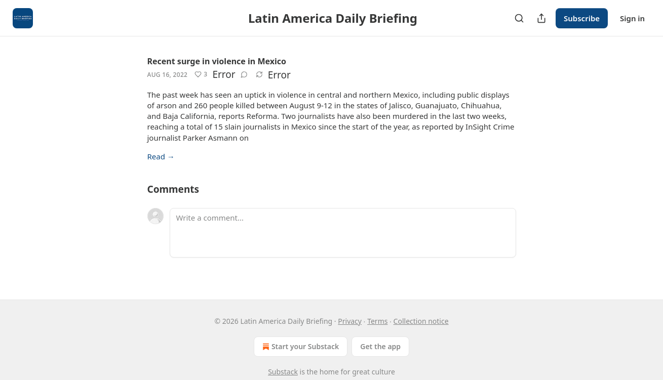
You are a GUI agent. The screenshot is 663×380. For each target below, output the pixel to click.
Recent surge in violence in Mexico (217, 61)
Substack (283, 371)
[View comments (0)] (244, 74)
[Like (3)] (200, 74)
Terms (377, 321)
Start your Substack (299, 346)
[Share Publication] (541, 18)
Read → (161, 156)
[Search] (519, 18)
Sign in (632, 18)
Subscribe (582, 18)
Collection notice (421, 321)
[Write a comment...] (343, 233)
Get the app (380, 346)
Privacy (350, 321)
